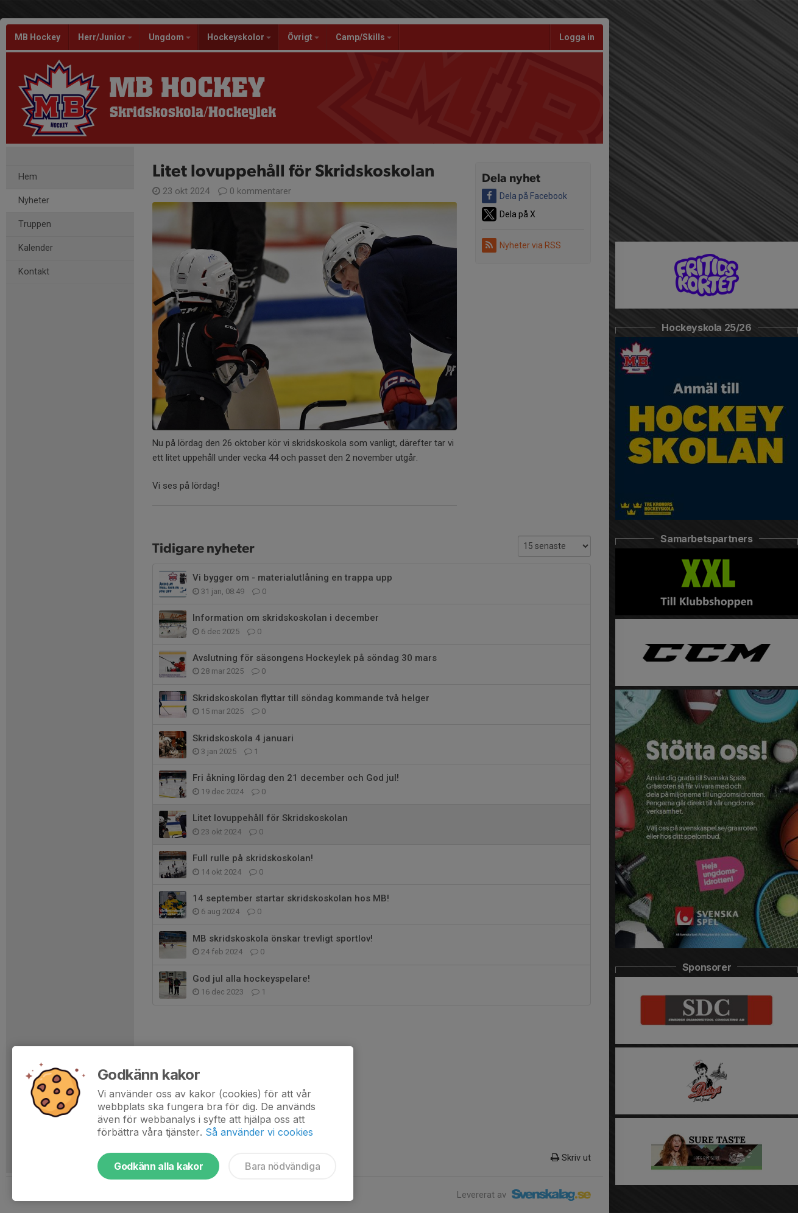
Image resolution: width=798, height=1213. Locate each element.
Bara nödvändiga (282, 1166)
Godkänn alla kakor (158, 1166)
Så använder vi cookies (259, 1132)
